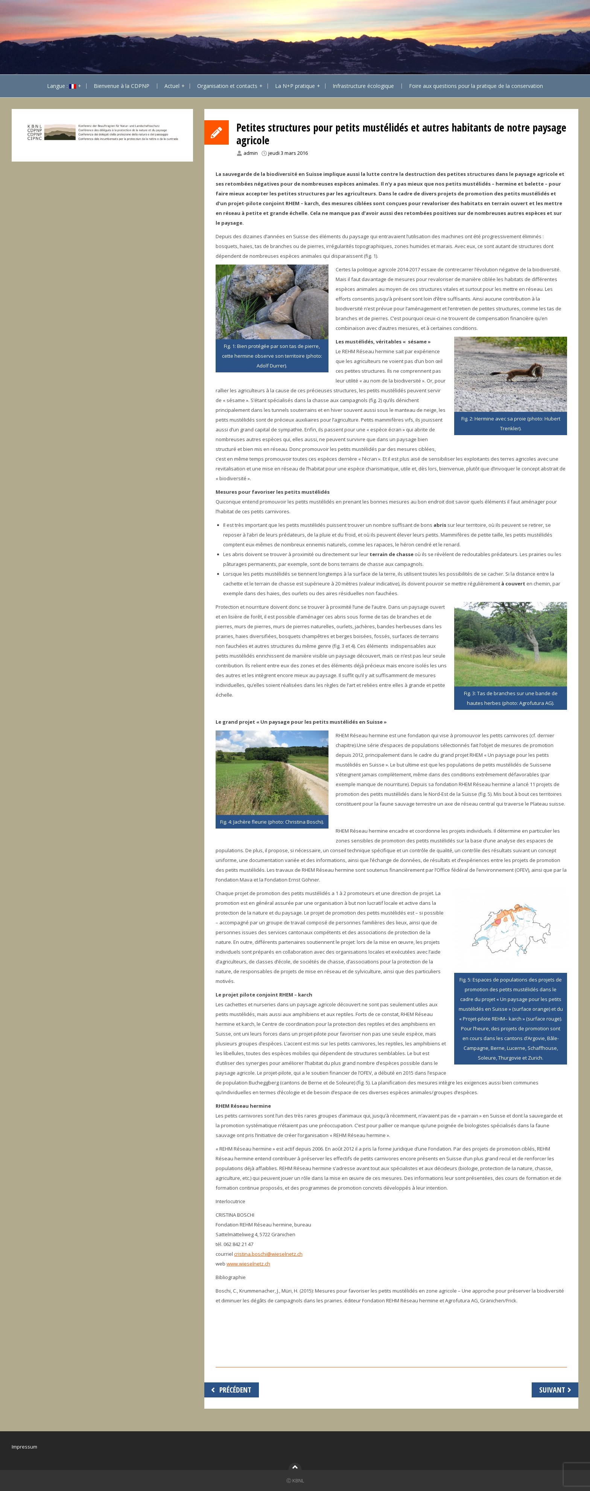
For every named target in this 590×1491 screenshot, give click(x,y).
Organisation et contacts (227, 85)
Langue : (61, 85)
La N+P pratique (295, 85)
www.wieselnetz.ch (248, 1263)
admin (250, 153)
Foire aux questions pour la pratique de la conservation (476, 85)
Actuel (171, 85)
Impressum (24, 1446)
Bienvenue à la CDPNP (121, 85)
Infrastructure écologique (363, 85)
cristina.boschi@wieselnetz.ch (268, 1254)
